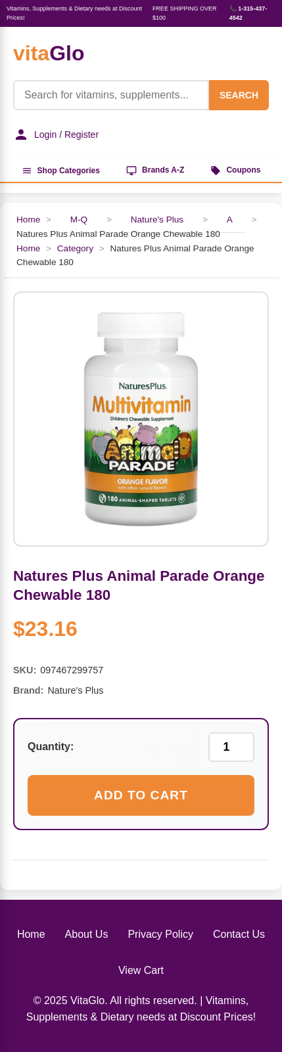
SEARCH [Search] (239, 95)
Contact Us (239, 934)
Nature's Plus (157, 219)
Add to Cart (141, 795)
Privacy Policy (160, 934)
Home (28, 219)
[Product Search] (111, 95)
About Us (86, 934)
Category (75, 248)
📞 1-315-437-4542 (248, 13)
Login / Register (56, 134)
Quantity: (51, 746)
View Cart (141, 970)
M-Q (78, 219)
